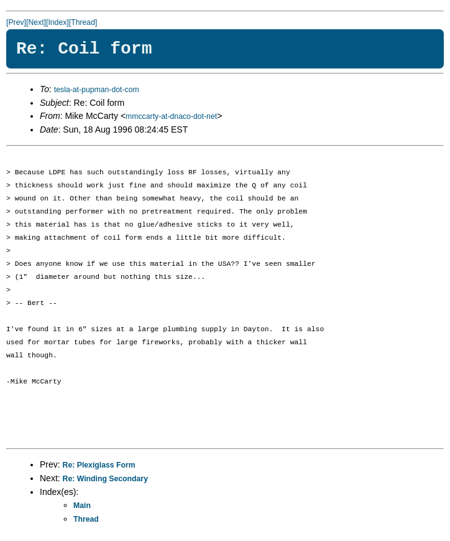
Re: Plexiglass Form (99, 465)
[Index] (57, 22)
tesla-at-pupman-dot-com (96, 89)
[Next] (36, 22)
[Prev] (16, 22)
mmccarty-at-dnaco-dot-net (171, 116)
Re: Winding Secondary (105, 478)
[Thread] (83, 22)
